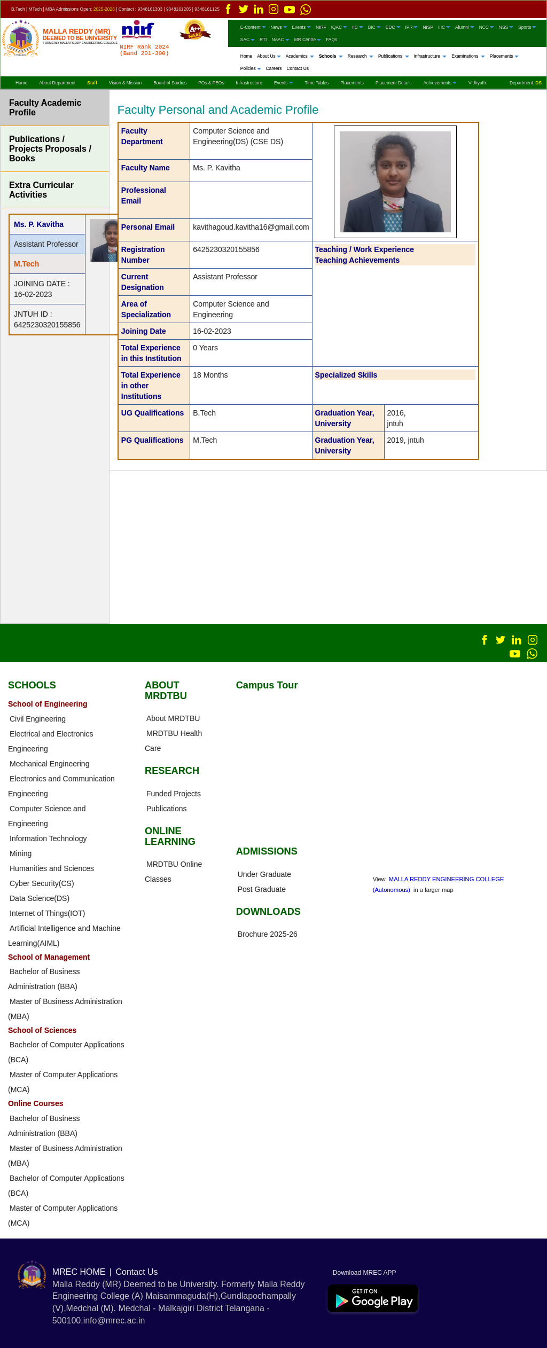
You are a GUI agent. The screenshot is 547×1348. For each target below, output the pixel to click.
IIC (357, 26)
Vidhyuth (477, 82)
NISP (428, 26)
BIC (374, 26)
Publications (393, 55)
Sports (527, 26)
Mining (21, 853)
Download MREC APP (361, 1272)
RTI (263, 39)
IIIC (444, 26)
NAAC (280, 39)
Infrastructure (430, 55)
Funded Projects (173, 793)
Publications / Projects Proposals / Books (50, 149)
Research (360, 55)
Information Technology (48, 838)
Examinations (468, 55)
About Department (57, 82)
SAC (247, 39)
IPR (411, 26)
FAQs (331, 39)
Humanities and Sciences (52, 868)
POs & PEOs (211, 82)
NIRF (321, 26)
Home (246, 55)
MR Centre (308, 39)
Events (301, 26)
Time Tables (317, 82)
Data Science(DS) (39, 898)
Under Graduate (264, 873)
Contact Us (297, 68)
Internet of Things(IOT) (47, 912)
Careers (274, 68)
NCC (486, 26)
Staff (92, 82)
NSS (506, 26)
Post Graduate (262, 888)
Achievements (440, 82)
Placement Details (394, 82)
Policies (250, 68)
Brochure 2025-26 (268, 933)
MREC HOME (79, 1271)
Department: (526, 82)
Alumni (464, 26)
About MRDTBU (173, 718)
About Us (268, 55)
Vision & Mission (125, 82)
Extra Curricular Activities (41, 190)
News (279, 26)
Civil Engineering (38, 718)
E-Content (253, 26)
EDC (393, 26)
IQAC (339, 26)
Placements (504, 55)
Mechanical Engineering (49, 763)
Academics (300, 55)
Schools (331, 55)
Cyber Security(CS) (42, 883)
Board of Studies (169, 82)
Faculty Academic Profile (45, 107)
